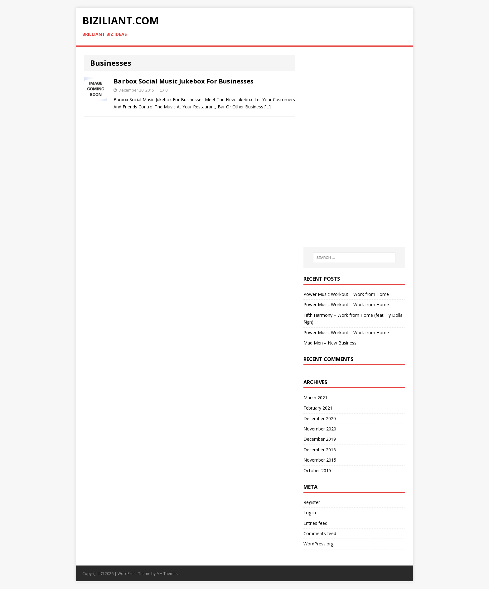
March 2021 (315, 398)
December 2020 (319, 418)
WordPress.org (318, 544)
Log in (309, 512)
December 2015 (319, 450)
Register (311, 502)
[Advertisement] (354, 94)
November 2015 (319, 460)
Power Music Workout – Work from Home (346, 294)
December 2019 (319, 439)
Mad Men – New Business (329, 343)
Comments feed (319, 533)
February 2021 (317, 408)
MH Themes (167, 573)
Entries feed (315, 523)
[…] (267, 107)
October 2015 (317, 470)
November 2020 (319, 429)
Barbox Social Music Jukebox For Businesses (184, 81)
